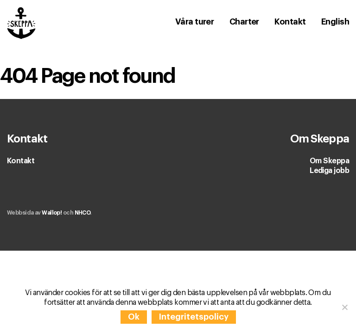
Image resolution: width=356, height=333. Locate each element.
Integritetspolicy (194, 317)
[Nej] (344, 307)
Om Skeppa (329, 161)
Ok (134, 317)
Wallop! (52, 213)
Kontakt (20, 161)
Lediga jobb (329, 170)
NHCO (82, 213)
